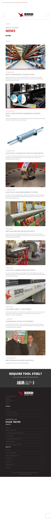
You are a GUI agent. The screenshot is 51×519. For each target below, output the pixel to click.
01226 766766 (13, 421)
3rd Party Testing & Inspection (14, 444)
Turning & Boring (10, 441)
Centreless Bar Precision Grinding (15, 433)
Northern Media (28, 474)
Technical (8, 461)
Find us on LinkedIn (11, 412)
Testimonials (9, 458)
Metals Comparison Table (12, 455)
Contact (8, 409)
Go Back (8, 24)
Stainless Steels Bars (11, 430)
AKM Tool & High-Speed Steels (20, 2)
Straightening (9, 436)
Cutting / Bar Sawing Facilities (14, 439)
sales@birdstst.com (11, 419)
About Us (8, 450)
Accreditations (10, 464)
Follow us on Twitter (11, 415)
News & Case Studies (11, 452)
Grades (7, 427)
